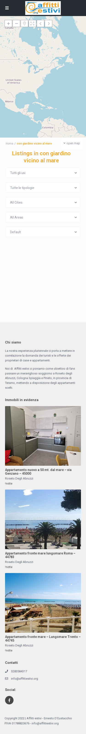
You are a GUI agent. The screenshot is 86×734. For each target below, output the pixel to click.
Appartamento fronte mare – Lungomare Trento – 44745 (43, 639)
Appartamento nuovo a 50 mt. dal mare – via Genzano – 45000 (38, 472)
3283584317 (19, 671)
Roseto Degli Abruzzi (19, 478)
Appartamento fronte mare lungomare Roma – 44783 (40, 555)
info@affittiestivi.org (24, 678)
